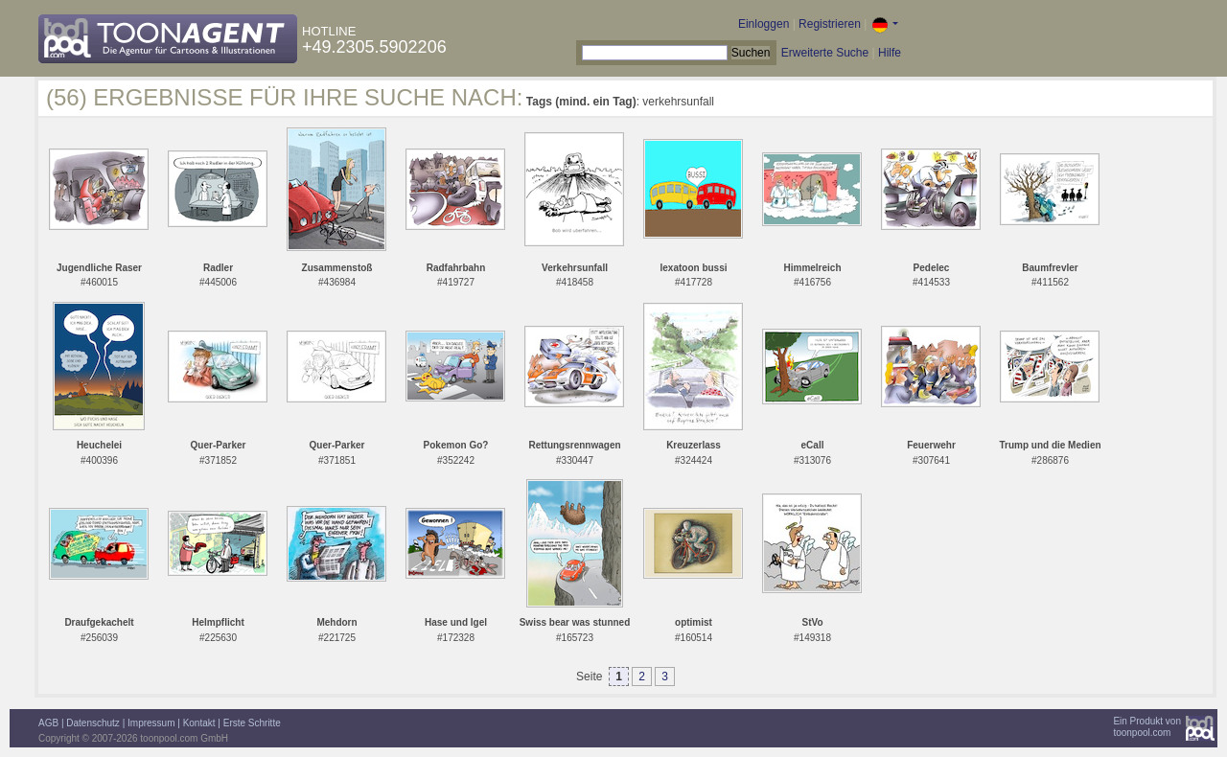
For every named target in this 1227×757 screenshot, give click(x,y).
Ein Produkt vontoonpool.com (1147, 727)
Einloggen (763, 24)
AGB (48, 723)
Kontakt (199, 723)
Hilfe (889, 52)
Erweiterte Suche (824, 52)
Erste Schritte (252, 723)
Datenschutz (93, 723)
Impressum (150, 723)
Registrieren (830, 24)
